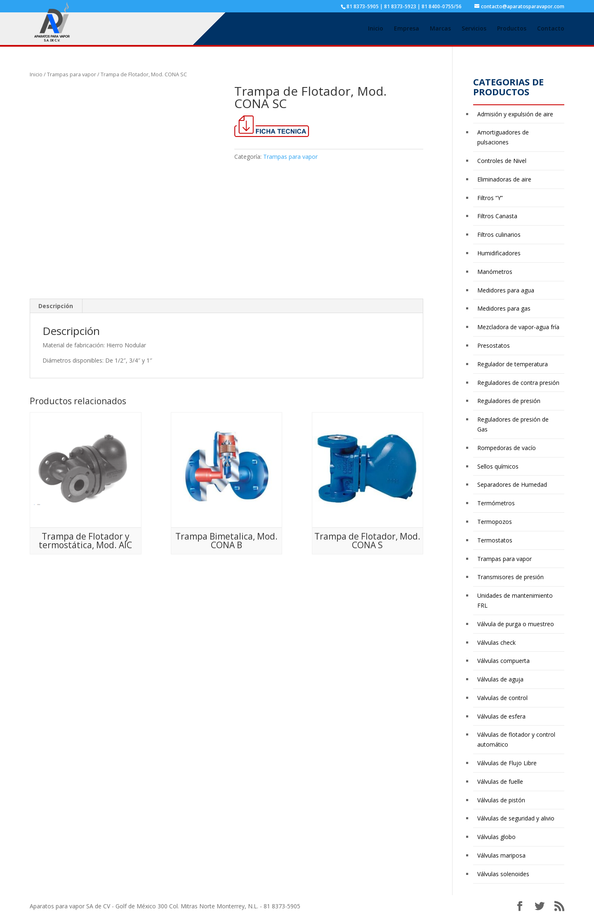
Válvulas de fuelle (500, 781)
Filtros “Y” (490, 198)
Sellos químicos (498, 466)
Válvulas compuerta (503, 661)
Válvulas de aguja (500, 679)
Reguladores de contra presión (518, 383)
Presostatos (493, 345)
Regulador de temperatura (512, 364)
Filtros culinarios (499, 234)
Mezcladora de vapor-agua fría (518, 327)
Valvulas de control (502, 698)
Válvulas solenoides (503, 874)
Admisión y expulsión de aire (515, 114)
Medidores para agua (505, 290)
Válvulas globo (496, 837)
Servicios (474, 29)
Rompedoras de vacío (506, 448)
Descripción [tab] (55, 306)
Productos (511, 29)
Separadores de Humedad (512, 484)
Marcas (440, 29)
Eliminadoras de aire (504, 179)
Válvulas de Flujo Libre (507, 763)
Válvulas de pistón (501, 800)
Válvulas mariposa (501, 855)
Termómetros (496, 503)
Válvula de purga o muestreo (515, 624)
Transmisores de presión (510, 577)
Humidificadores (499, 253)
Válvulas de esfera (501, 716)
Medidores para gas (503, 308)
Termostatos (494, 540)
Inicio (375, 29)
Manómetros (494, 272)
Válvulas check (496, 642)
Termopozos (494, 522)
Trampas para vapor (71, 74)
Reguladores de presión (508, 401)
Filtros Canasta (497, 216)
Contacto (550, 29)
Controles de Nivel (501, 161)
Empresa (406, 29)
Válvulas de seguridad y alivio (515, 818)
